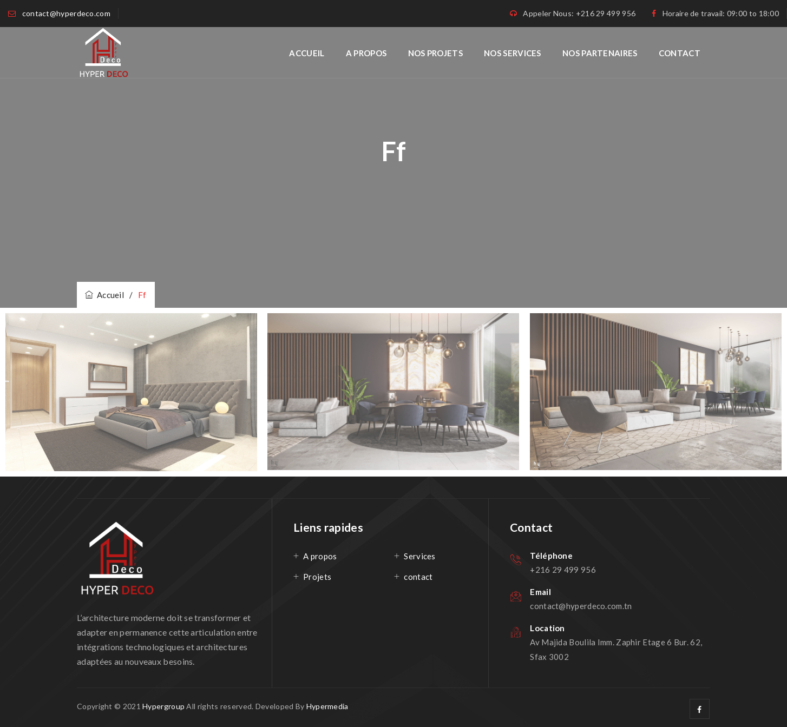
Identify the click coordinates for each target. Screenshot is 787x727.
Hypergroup (163, 706)
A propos (366, 53)
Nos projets (435, 53)
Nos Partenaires (600, 53)
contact (418, 576)
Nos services (512, 53)
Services (419, 556)
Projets (317, 576)
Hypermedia (327, 706)
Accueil (306, 53)
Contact (679, 53)
